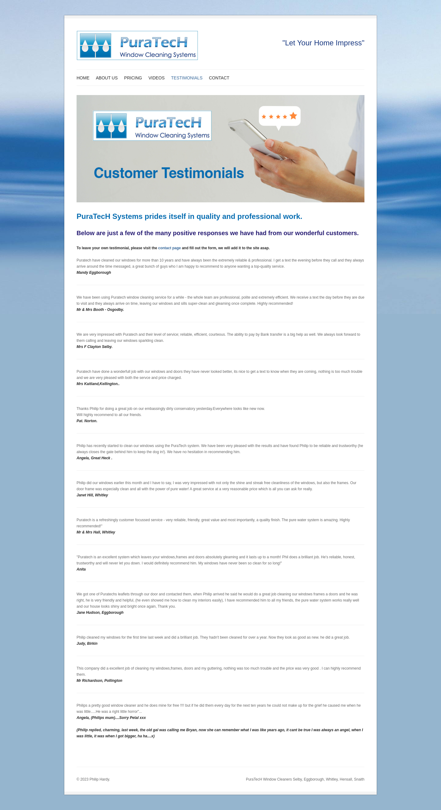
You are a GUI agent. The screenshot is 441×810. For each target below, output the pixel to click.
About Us (107, 77)
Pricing (133, 77)
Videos (157, 77)
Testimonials (187, 77)
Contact (219, 77)
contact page (169, 248)
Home (83, 77)
